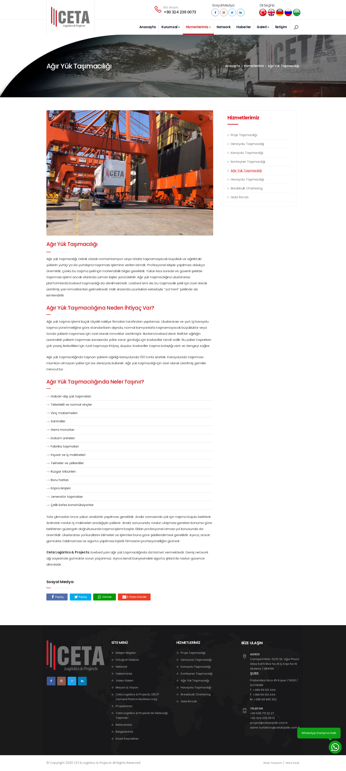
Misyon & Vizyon (127, 688)
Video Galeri (124, 681)
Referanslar (124, 725)
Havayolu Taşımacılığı (247, 179)
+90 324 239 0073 (180, 12)
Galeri (263, 27)
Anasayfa (147, 27)
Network (224, 27)
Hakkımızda (124, 674)
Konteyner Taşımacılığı (248, 162)
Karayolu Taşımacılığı (247, 153)
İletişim (281, 27)
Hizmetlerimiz (198, 27)
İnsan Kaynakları (127, 739)
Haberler (243, 27)
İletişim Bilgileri (126, 653)
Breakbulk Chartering (247, 188)
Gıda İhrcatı (240, 197)
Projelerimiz (124, 706)
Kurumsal (170, 27)
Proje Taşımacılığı (244, 135)
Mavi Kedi (292, 763)
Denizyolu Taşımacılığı (247, 144)
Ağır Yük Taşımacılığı (283, 66)
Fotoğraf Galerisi (127, 660)
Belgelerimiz (124, 732)
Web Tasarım (272, 763)
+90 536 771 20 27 (262, 713)
